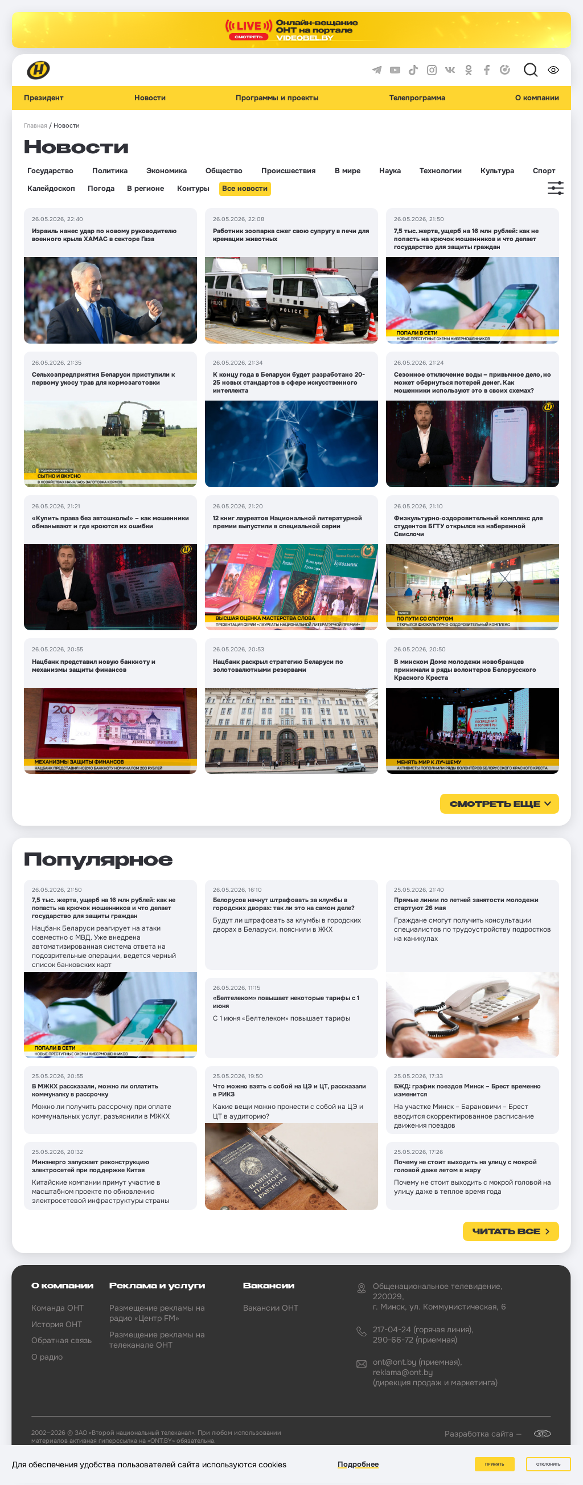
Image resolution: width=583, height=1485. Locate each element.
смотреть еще (495, 805)
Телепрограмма (417, 98)
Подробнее (358, 1464)
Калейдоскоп (51, 188)
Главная (35, 125)
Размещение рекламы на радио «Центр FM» (157, 1313)
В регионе (145, 188)
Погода (101, 188)
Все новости (245, 188)
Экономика (166, 171)
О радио (47, 1357)
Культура (497, 171)
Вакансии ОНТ (270, 1308)
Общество (224, 171)
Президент (44, 98)
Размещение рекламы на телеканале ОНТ (157, 1339)
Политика (110, 171)
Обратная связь (61, 1340)
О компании (537, 98)
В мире (347, 171)
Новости (150, 98)
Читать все (506, 1232)
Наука (390, 171)
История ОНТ (56, 1324)
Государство (50, 171)
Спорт (544, 171)
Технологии (441, 171)
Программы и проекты (277, 98)
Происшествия (288, 171)
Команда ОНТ (57, 1308)
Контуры (193, 188)
